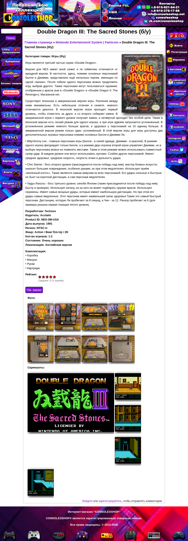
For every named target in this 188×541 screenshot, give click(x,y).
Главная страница (38, 42)
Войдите (87, 501)
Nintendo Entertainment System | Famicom (87, 42)
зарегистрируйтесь (110, 501)
